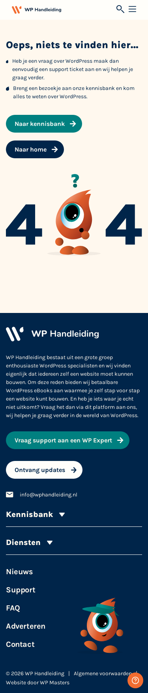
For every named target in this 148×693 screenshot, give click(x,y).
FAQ (13, 607)
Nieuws (19, 571)
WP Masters (54, 682)
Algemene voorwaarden (103, 673)
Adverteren (25, 626)
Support (20, 589)
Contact (20, 644)
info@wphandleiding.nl (48, 494)
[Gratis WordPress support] (135, 680)
